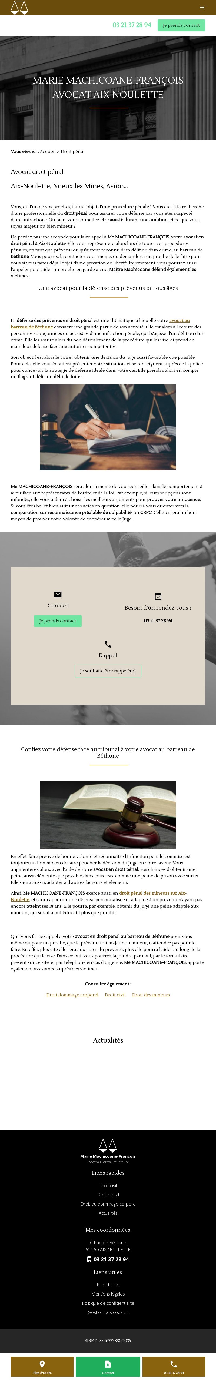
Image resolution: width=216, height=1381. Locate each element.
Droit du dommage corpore (108, 1204)
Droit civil (115, 995)
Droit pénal (108, 1195)
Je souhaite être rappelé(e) (108, 671)
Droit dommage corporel (72, 995)
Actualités (108, 1213)
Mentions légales (108, 1294)
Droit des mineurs (151, 995)
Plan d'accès (42, 1373)
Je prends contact (181, 25)
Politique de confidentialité (108, 1303)
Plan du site (108, 1285)
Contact (108, 1373)
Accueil (48, 151)
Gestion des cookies (108, 1312)
